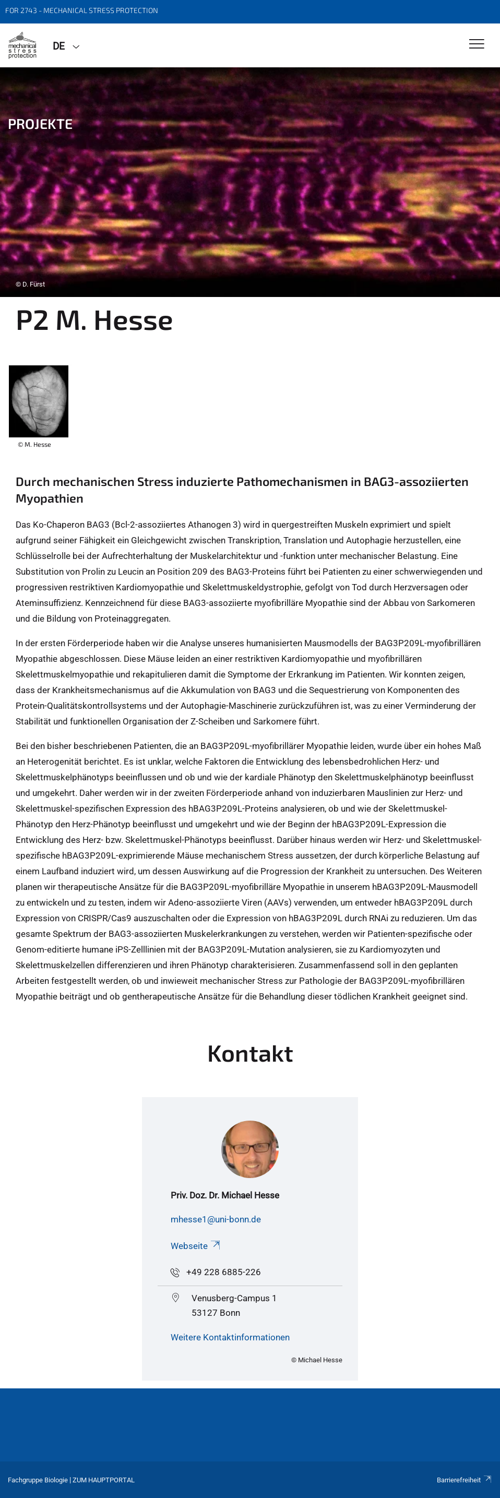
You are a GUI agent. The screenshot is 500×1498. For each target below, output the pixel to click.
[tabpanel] (250, 182)
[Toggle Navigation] (476, 44)
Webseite (196, 1246)
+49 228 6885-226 (223, 1272)
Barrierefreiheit (464, 1480)
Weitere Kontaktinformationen (230, 1337)
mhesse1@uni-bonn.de (216, 1219)
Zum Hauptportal (104, 1480)
